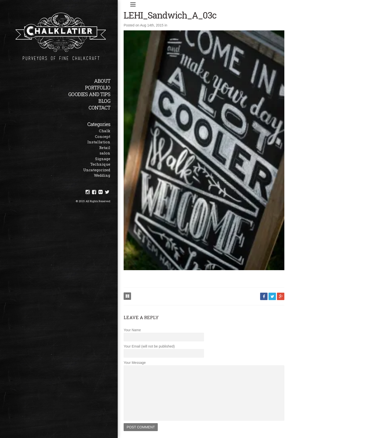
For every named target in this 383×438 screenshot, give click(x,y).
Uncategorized (105, 169)
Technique (109, 164)
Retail (113, 147)
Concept (111, 136)
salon (113, 153)
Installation (107, 141)
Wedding (111, 175)
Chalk (113, 130)
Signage (111, 158)
